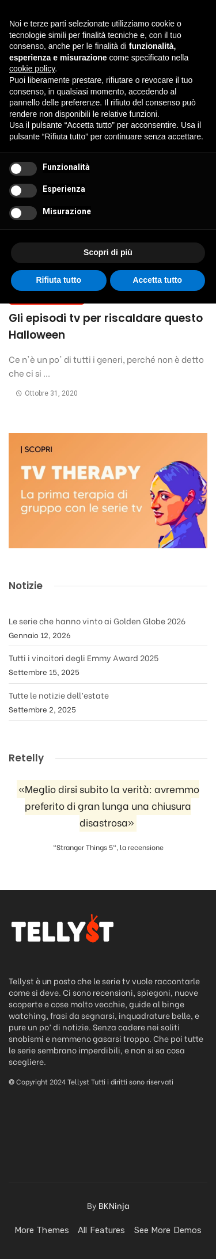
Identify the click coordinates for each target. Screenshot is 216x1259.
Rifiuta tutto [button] (58, 1235)
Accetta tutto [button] (157, 1235)
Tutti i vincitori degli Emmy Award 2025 (83, 657)
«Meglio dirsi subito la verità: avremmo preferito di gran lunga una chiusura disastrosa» (108, 806)
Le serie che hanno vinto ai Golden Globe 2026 (97, 621)
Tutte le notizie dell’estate (59, 695)
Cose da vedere (46, 298)
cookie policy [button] (32, 1024)
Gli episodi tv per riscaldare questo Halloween (106, 326)
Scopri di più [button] (108, 1208)
